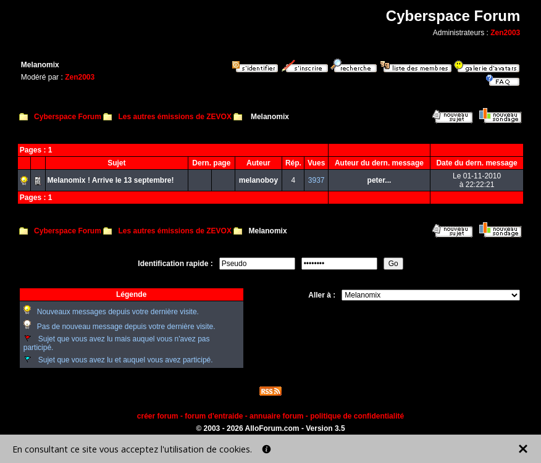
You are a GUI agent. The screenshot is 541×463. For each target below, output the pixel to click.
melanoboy (258, 180)
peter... (379, 180)
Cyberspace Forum (67, 116)
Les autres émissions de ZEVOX (174, 116)
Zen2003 (505, 32)
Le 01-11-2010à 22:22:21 (477, 180)
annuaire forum (276, 416)
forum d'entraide (214, 416)
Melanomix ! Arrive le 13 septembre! (111, 180)
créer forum (157, 416)
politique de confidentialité (357, 416)
